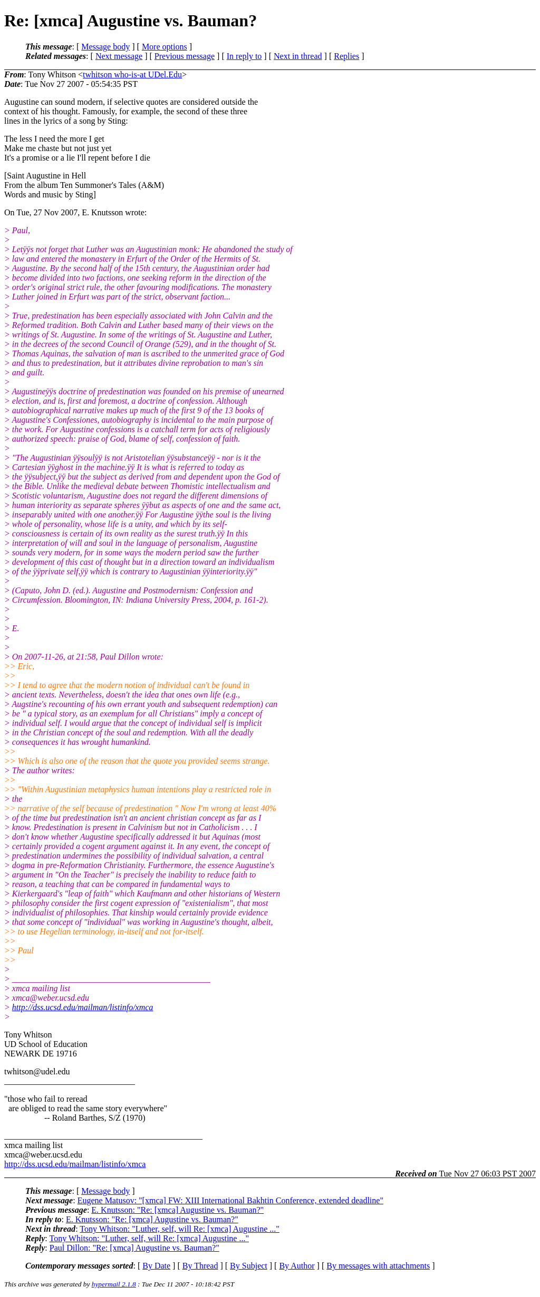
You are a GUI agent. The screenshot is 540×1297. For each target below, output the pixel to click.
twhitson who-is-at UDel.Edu (132, 74)
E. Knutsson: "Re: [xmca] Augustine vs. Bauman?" (177, 1209)
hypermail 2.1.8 (114, 1284)
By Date (156, 1265)
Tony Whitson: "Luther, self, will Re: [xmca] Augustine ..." (179, 1228)
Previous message (185, 56)
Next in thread (298, 56)
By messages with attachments (378, 1265)
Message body (105, 46)
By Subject (248, 1265)
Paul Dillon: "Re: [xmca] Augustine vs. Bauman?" (134, 1247)
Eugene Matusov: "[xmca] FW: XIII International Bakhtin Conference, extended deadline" (230, 1200)
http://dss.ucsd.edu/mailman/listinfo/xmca (82, 1007)
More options (164, 46)
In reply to (244, 56)
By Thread (200, 1265)
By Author (296, 1265)
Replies (346, 56)
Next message (118, 56)
